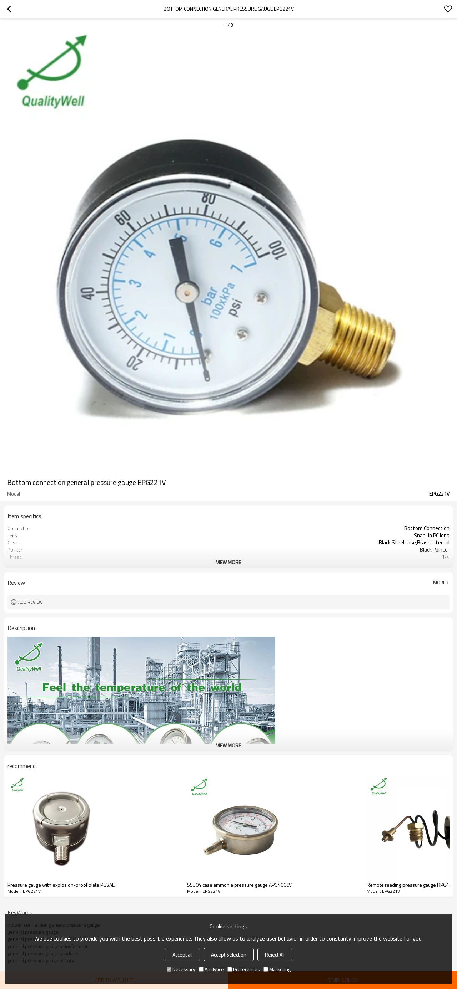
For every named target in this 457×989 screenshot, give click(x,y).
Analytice (211, 969)
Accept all (182, 954)
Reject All (275, 954)
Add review (30, 602)
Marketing (277, 969)
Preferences (243, 969)
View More (228, 562)
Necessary (181, 969)
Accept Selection (228, 954)
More (439, 582)
